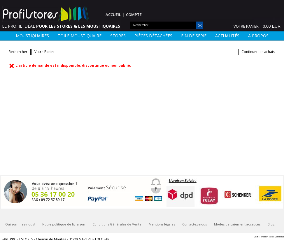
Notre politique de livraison (63, 224)
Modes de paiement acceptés (237, 224)
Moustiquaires (32, 35)
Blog (271, 224)
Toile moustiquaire (79, 35)
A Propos (258, 35)
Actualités (227, 35)
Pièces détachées (153, 35)
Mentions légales (162, 224)
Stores (118, 35)
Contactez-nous (194, 224)
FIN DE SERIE (193, 35)
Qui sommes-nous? (20, 224)
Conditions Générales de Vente (116, 224)
